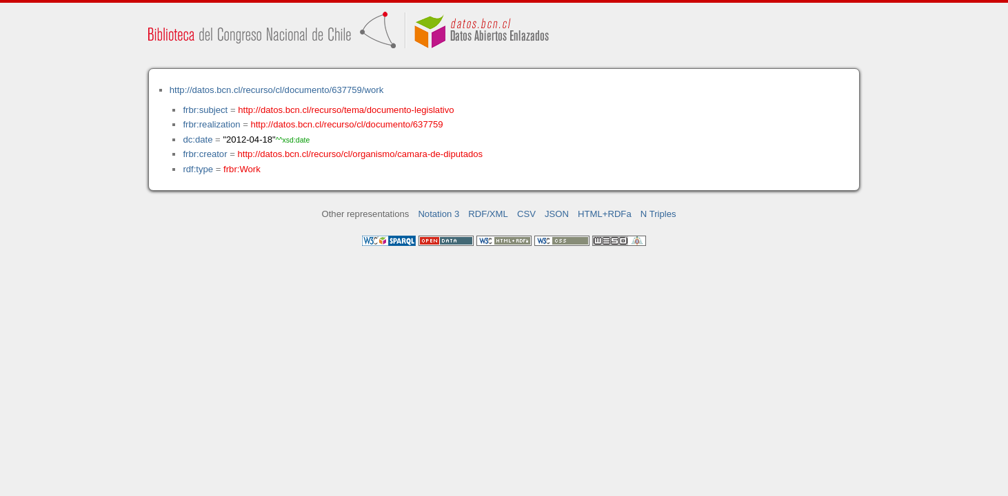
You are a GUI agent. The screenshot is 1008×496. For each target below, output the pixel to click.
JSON (557, 214)
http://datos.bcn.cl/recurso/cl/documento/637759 (346, 124)
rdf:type (198, 169)
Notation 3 (438, 214)
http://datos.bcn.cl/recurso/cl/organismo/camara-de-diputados (360, 154)
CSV (526, 214)
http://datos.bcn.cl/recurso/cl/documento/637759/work (276, 90)
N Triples (658, 214)
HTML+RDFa (605, 214)
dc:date (197, 139)
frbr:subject (205, 110)
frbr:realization (211, 124)
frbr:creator (205, 154)
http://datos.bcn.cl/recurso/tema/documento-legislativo (346, 110)
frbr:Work (242, 169)
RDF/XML (488, 214)
